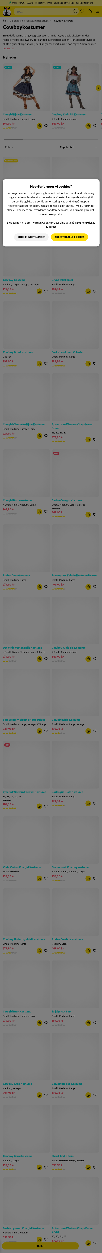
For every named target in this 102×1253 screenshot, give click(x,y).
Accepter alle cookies (69, 237)
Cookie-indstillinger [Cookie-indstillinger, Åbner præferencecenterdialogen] (31, 237)
